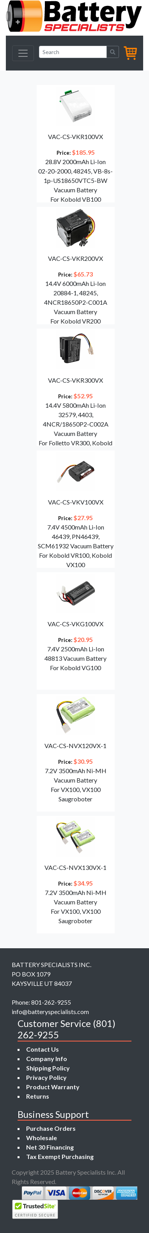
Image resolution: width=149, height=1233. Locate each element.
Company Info (46, 1058)
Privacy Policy (46, 1077)
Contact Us (42, 1049)
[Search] (73, 52)
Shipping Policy (48, 1068)
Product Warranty (53, 1086)
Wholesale (41, 1137)
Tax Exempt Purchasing (60, 1156)
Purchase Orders (51, 1128)
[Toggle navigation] (23, 53)
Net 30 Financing (50, 1147)
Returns (37, 1096)
